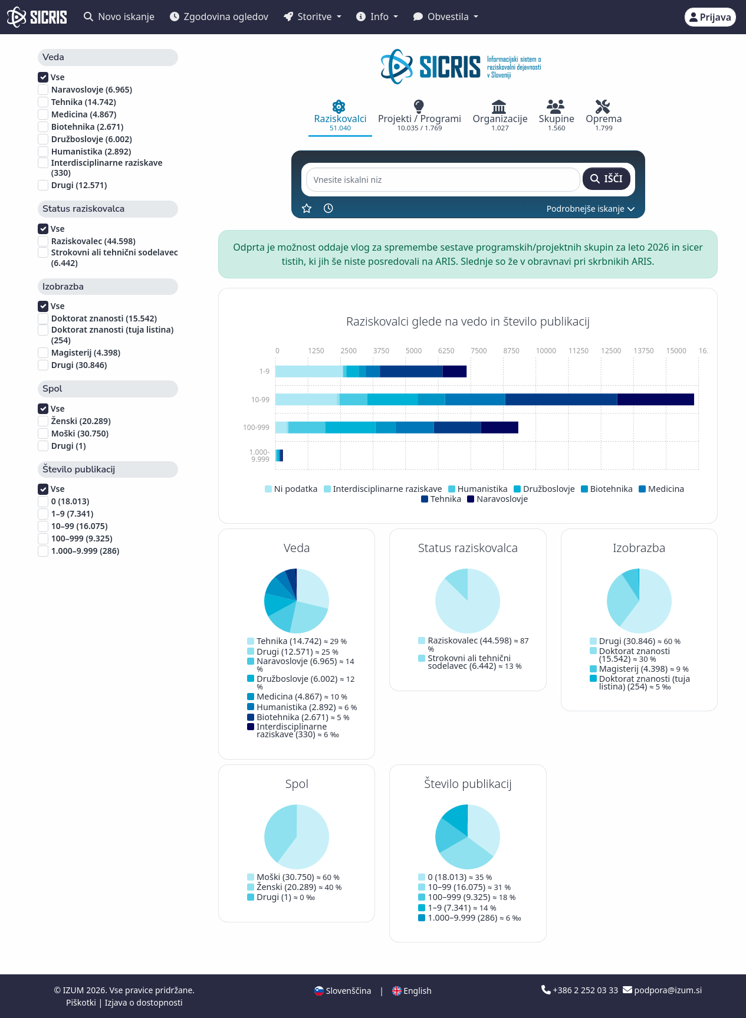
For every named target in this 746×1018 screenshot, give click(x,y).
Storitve (309, 16)
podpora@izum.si (662, 990)
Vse (51, 77)
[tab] (340, 116)
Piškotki (82, 1002)
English (412, 990)
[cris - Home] (37, 17)
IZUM (74, 990)
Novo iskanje (119, 16)
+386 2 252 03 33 (580, 990)
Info (373, 16)
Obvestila (442, 16)
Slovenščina (342, 990)
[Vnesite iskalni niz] (443, 180)
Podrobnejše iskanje (591, 208)
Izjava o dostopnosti (144, 1002)
